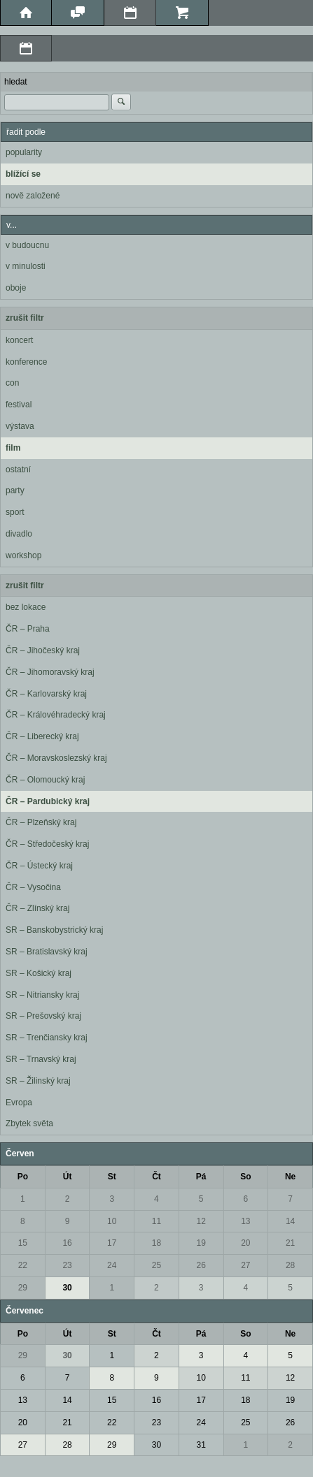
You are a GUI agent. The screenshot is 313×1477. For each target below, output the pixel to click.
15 (22, 1243)
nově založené (33, 196)
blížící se (23, 174)
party (15, 490)
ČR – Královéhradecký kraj (56, 715)
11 (156, 1221)
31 (200, 1445)
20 (245, 1243)
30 (66, 1288)
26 (200, 1265)
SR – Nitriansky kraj (42, 995)
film (13, 448)
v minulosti (26, 266)
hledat (15, 82)
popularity (24, 152)
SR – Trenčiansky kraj (47, 1037)
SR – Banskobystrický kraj (54, 930)
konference (26, 362)
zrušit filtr (25, 318)
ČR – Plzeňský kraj (41, 822)
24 (111, 1265)
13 (245, 1221)
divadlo (19, 534)
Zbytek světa (29, 1123)
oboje (16, 288)
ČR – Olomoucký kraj (45, 780)
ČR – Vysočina (33, 887)
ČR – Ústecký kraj (39, 866)
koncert (19, 340)
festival (19, 404)
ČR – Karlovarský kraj (46, 694)
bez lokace (26, 607)
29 (22, 1288)
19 (200, 1243)
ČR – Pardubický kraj (48, 801)
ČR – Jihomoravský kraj (50, 672)
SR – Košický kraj (38, 973)
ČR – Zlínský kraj (37, 908)
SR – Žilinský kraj (38, 1081)
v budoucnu (27, 245)
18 (156, 1243)
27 (245, 1265)
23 (66, 1265)
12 (200, 1221)
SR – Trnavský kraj (41, 1059)
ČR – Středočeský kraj (47, 844)
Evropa (19, 1102)
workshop (23, 555)
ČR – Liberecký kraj (42, 736)
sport (15, 512)
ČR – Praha (28, 629)
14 (290, 1221)
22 (22, 1265)
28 (290, 1265)
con (12, 383)
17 (111, 1243)
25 (156, 1265)
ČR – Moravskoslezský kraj (56, 758)
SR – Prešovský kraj (43, 1016)
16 (66, 1243)
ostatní (18, 469)
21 (290, 1243)
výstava (20, 426)
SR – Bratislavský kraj (47, 951)
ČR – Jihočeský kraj (43, 650)
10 (111, 1221)
